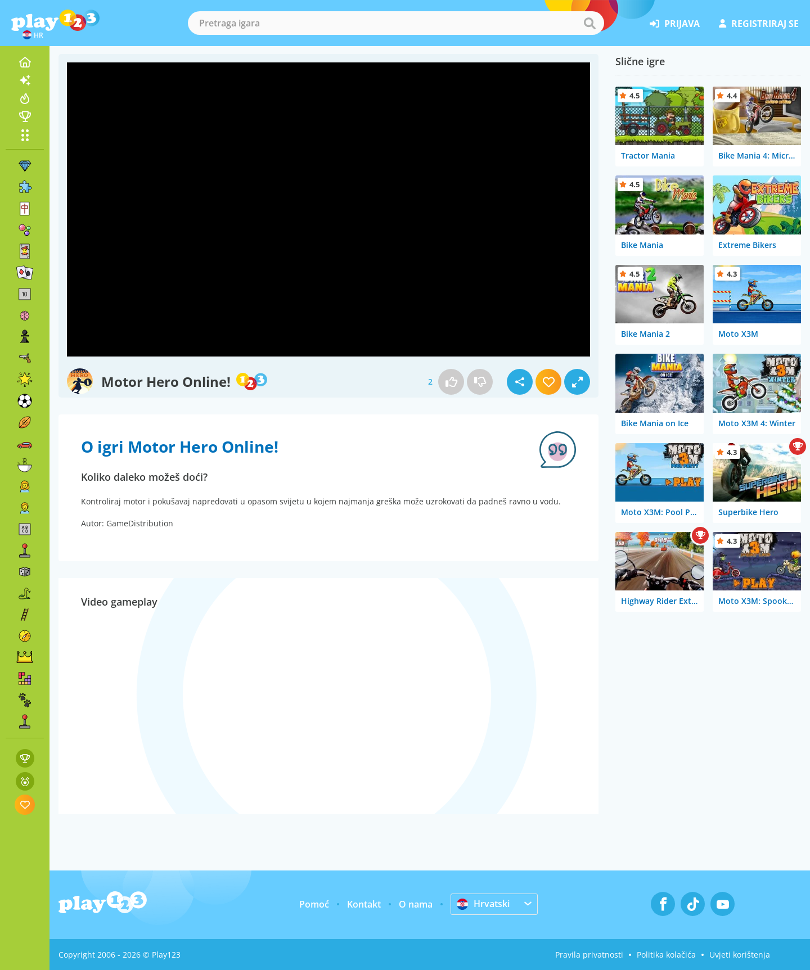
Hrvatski (483, 903)
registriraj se (759, 23)
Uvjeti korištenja (739, 954)
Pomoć (314, 904)
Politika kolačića (666, 954)
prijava (675, 23)
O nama (416, 904)
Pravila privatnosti (589, 954)
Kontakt (364, 904)
